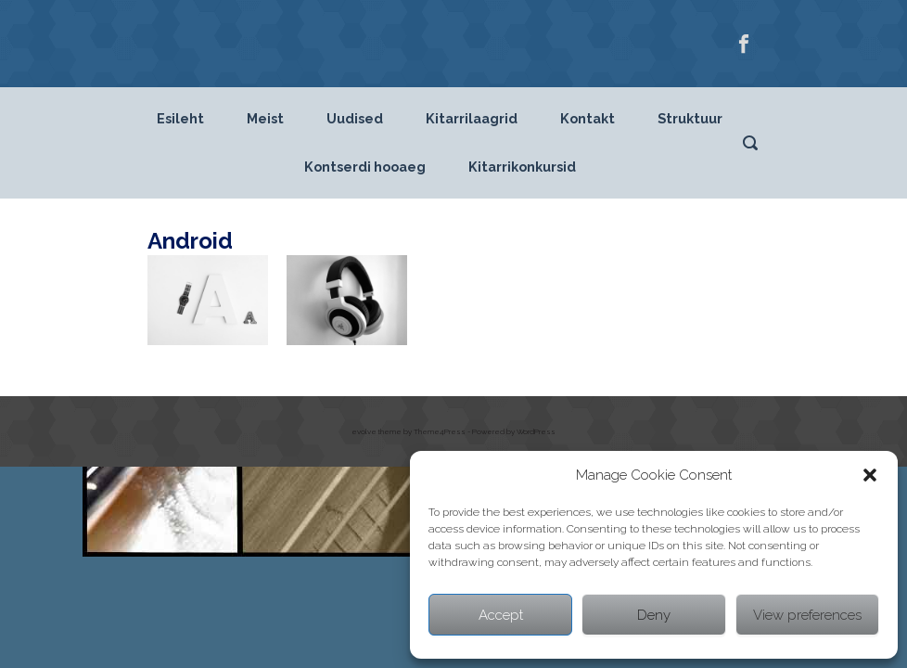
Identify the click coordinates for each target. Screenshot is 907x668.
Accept (501, 615)
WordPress (536, 431)
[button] (870, 475)
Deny (654, 615)
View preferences (807, 615)
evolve (364, 431)
